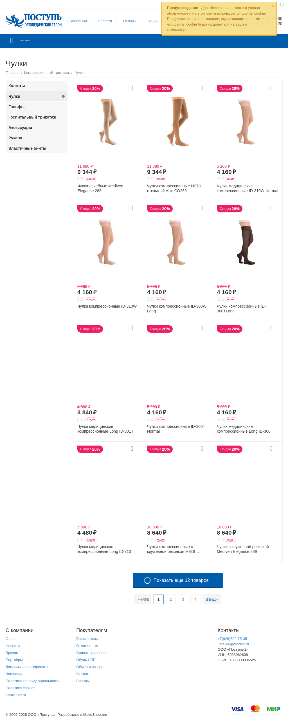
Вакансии (14, 674)
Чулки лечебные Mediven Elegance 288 (100, 188)
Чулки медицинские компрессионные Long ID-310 (104, 549)
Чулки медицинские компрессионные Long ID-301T (105, 428)
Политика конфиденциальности (33, 681)
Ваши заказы (87, 639)
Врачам (12, 653)
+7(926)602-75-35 (232, 639)
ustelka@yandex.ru (233, 644)
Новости (101, 21)
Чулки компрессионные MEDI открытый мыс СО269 (174, 188)
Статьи (82, 674)
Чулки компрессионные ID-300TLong (241, 308)
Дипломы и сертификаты (27, 667)
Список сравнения (91, 653)
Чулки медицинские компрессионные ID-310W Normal (247, 188)
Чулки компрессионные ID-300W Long (176, 308)
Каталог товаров (39, 40)
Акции (149, 21)
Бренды (82, 681)
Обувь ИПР (86, 660)
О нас (10, 639)
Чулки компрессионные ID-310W (107, 306)
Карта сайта (16, 695)
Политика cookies (20, 688)
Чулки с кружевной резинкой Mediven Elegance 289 (243, 549)
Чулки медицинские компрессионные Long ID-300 (244, 428)
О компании (73, 21)
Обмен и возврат (90, 667)
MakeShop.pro (95, 714)
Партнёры (14, 660)
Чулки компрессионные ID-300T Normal (176, 428)
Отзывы (126, 21)
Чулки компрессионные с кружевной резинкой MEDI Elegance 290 (171, 549)
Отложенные (87, 646)
